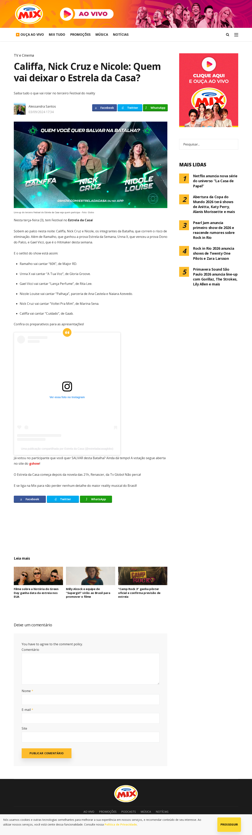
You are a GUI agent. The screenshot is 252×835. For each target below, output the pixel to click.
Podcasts (128, 811)
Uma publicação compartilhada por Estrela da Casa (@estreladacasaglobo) (67, 448)
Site (24, 728)
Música (101, 34)
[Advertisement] (90, 534)
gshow (34, 463)
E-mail (27, 709)
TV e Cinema (24, 55)
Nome (27, 691)
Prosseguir (229, 824)
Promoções (80, 34)
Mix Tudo (57, 34)
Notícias (121, 34)
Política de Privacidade (121, 824)
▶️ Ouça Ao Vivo (30, 34)
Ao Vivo (88, 811)
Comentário (30, 649)
